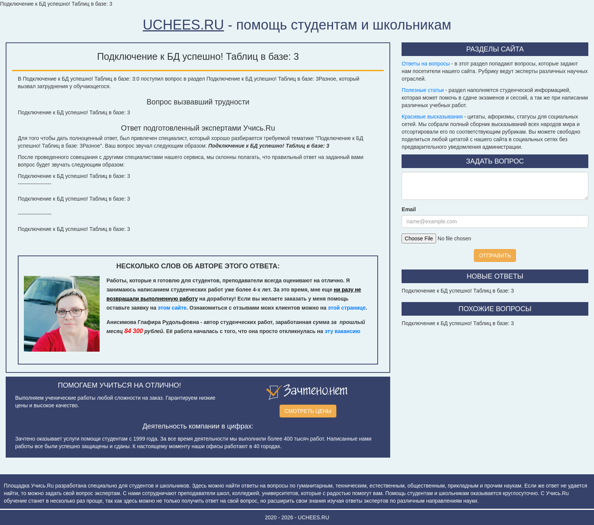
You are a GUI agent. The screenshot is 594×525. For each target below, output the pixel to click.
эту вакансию (342, 331)
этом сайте (172, 308)
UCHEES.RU (183, 25)
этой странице (347, 308)
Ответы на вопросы (426, 64)
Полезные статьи (423, 90)
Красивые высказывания (432, 117)
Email (409, 209)
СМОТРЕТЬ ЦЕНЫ (307, 411)
